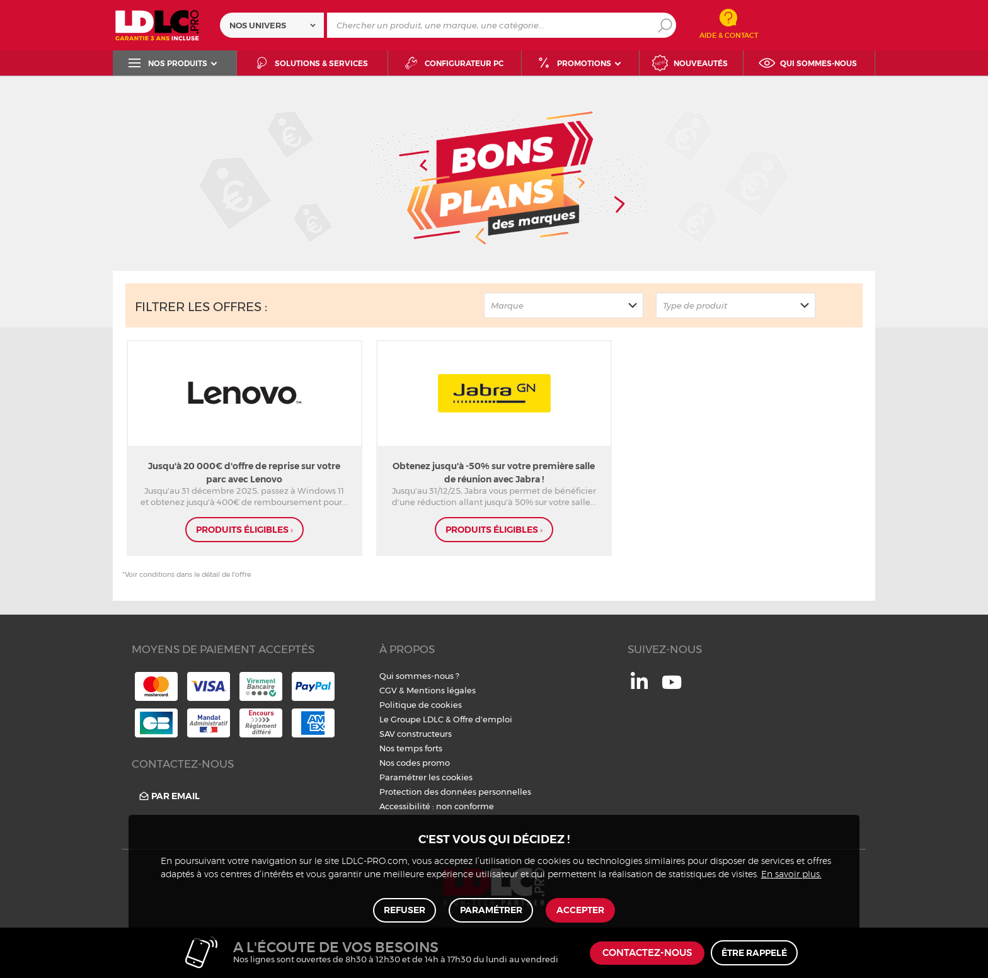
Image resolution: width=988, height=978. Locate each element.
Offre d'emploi (482, 719)
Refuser (405, 910)
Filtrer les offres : (201, 306)
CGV (388, 690)
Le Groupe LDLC (411, 719)
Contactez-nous (647, 953)
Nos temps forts (410, 748)
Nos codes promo (414, 763)
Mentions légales (441, 690)
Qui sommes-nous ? (419, 676)
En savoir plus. (791, 874)
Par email (168, 796)
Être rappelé (754, 952)
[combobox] (272, 25)
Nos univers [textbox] (257, 25)
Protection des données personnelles (455, 792)
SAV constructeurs (415, 734)
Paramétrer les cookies (426, 777)
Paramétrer (491, 910)
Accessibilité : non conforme (436, 806)
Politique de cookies (420, 705)
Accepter (580, 910)
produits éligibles (244, 529)
